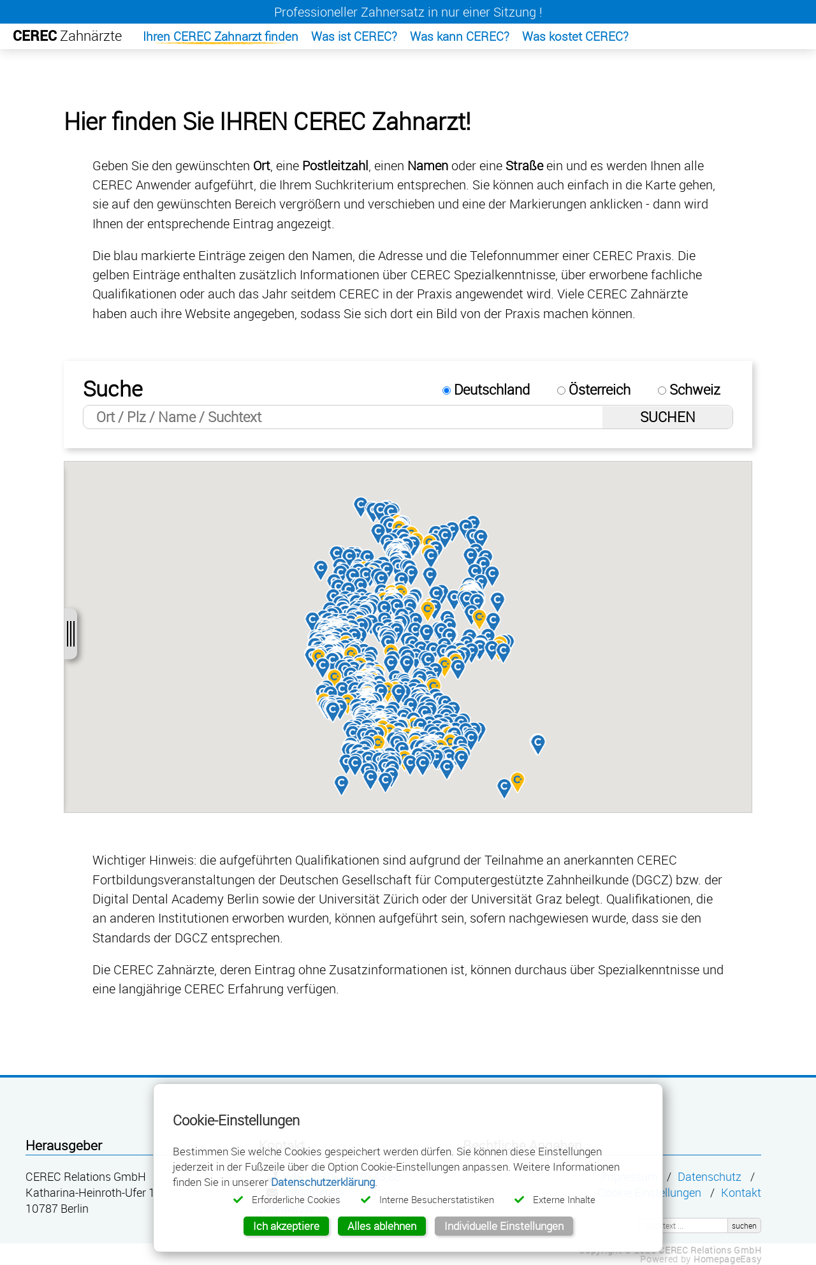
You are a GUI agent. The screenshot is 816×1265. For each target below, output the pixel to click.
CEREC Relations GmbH (710, 1250)
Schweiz (689, 389)
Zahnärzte (67, 35)
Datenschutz (709, 1176)
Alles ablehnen (381, 1225)
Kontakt (741, 1192)
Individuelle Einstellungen (504, 1225)
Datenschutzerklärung (323, 1181)
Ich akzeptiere (286, 1225)
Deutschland (486, 389)
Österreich (593, 389)
